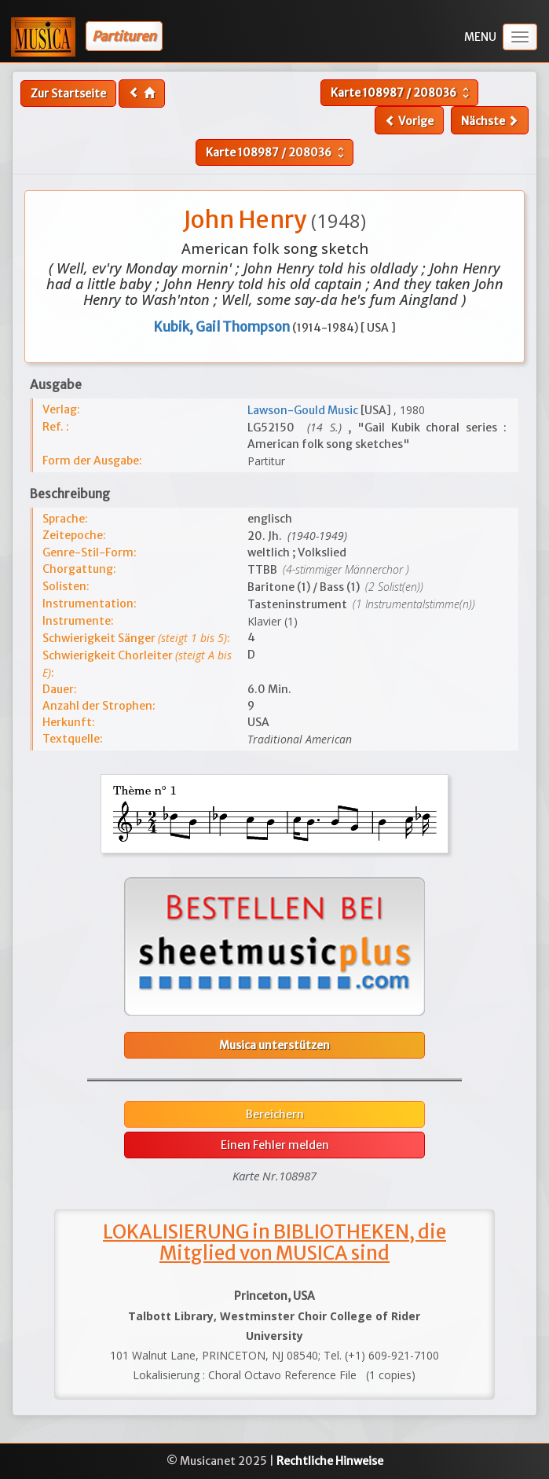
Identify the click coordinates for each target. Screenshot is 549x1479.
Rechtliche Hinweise (329, 1461)
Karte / (402, 93)
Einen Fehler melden (275, 1145)
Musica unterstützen (274, 1045)
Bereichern (275, 1114)
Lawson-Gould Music (304, 410)
